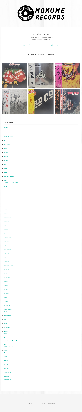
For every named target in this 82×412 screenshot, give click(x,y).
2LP (17, 340)
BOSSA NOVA (7, 261)
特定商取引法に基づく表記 (48, 403)
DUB (5, 225)
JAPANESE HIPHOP (9, 130)
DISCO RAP (46, 130)
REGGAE (6, 229)
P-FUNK (6, 182)
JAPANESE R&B (8, 136)
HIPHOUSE (27, 130)
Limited (6, 364)
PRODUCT (6, 376)
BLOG (44, 399)
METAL (5, 209)
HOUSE (6, 148)
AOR (5, 257)
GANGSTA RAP (55, 130)
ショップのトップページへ (27, 45)
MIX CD (6, 356)
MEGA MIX (6, 241)
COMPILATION (7, 315)
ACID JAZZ (7, 193)
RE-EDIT (6, 323)
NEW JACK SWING (9, 176)
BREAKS (6, 281)
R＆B (5, 134)
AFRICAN (6, 269)
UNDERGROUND (65, 130)
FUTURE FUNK (14, 182)
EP (13, 340)
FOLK (5, 297)
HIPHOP (6, 127)
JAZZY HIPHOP (36, 130)
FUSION (6, 197)
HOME (28, 399)
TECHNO (6, 152)
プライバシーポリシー (32, 403)
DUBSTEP (6, 285)
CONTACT (53, 399)
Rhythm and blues (9, 265)
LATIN (5, 273)
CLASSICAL (7, 305)
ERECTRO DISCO (8, 189)
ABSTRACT (7, 144)
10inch (5, 344)
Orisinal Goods (7, 379)
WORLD (6, 301)
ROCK (5, 201)
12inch (5, 337)
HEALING (6, 293)
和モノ (5, 164)
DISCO (5, 186)
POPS (5, 172)
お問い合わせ (54, 45)
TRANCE (6, 289)
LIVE (5, 319)
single (8, 340)
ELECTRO (6, 156)
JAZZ (5, 245)
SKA (5, 233)
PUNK (5, 205)
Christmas (6, 333)
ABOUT (36, 399)
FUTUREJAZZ (7, 249)
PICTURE (6, 368)
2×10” (13, 346)
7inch (5, 350)
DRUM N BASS (8, 217)
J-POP (5, 168)
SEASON (6, 331)
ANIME (5, 311)
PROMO (6, 360)
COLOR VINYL (7, 372)
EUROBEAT (7, 277)
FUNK (5, 180)
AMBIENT (6, 213)
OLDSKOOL (19, 130)
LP (4, 340)
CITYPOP (6, 160)
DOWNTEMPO (7, 237)
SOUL (5, 140)
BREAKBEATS (7, 221)
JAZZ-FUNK (7, 253)
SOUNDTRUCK (8, 309)
